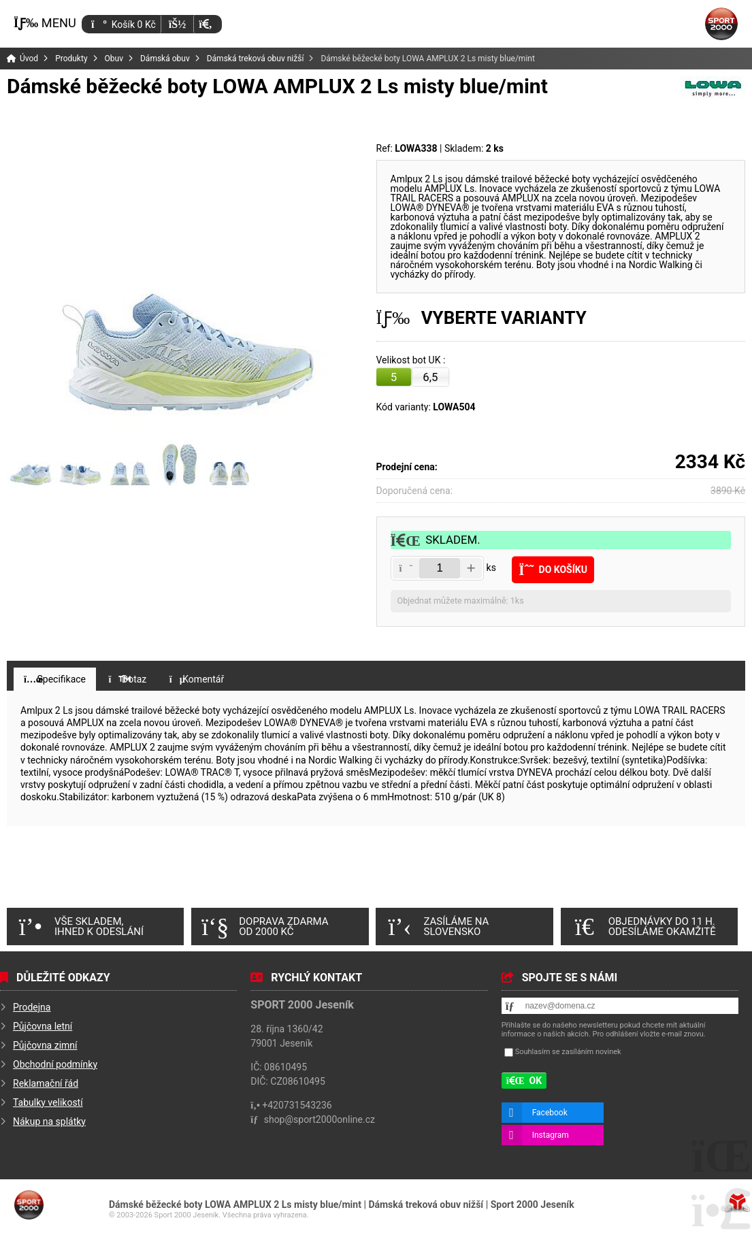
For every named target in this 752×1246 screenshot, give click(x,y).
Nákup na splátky (49, 1121)
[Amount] (439, 568)
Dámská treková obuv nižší (255, 58)
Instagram (550, 1135)
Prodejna (31, 1007)
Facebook (550, 1112)
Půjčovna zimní (45, 1045)
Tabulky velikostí (48, 1102)
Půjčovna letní (42, 1026)
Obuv (114, 58)
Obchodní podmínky (55, 1064)
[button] (205, 24)
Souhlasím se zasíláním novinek (568, 1051)
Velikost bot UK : (412, 360)
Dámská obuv (165, 58)
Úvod (721, 24)
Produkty (71, 58)
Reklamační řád (45, 1083)
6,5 (430, 377)
